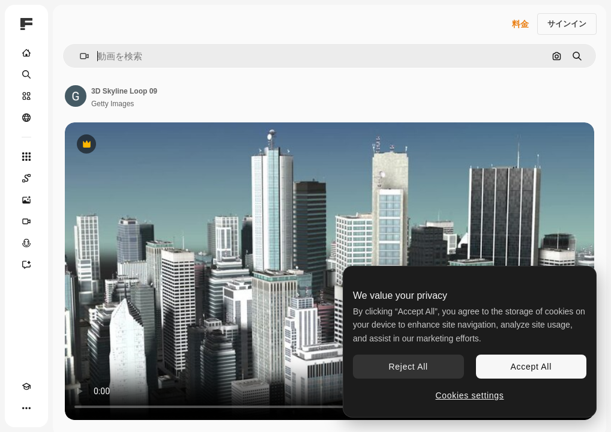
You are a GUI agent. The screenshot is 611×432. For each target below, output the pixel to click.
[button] (79, 56)
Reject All (408, 366)
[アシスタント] (26, 264)
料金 (520, 24)
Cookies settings (470, 395)
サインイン (566, 23)
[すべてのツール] (26, 156)
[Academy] (26, 386)
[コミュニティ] (26, 117)
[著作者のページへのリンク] (75, 96)
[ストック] (26, 96)
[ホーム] (26, 52)
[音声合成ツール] (26, 243)
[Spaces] (26, 178)
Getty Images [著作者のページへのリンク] (112, 104)
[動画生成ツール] (26, 221)
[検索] (26, 74)
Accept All (531, 366)
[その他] (26, 408)
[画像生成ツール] (26, 199)
